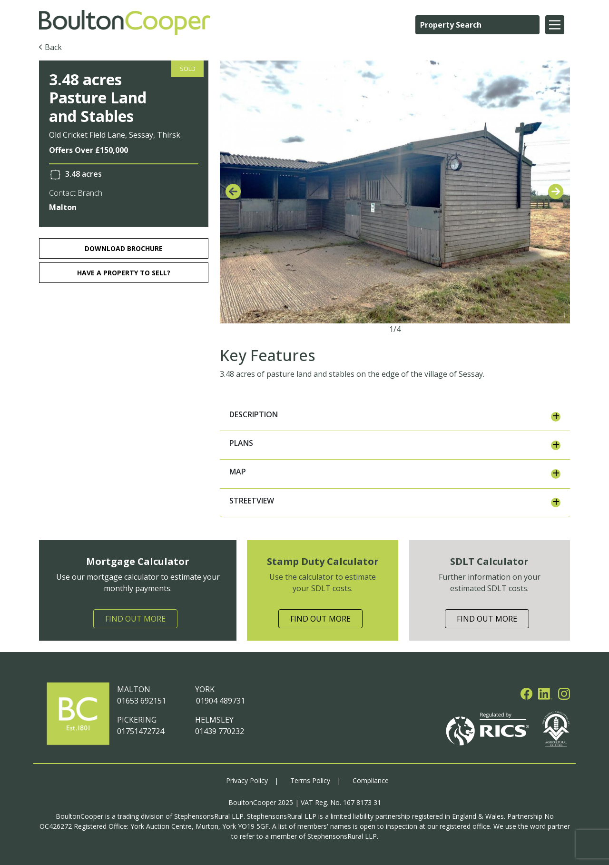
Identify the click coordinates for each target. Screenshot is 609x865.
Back (53, 47)
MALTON (133, 689)
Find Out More (135, 619)
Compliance (371, 780)
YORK (205, 689)
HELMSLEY (214, 719)
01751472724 (140, 731)
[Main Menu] (554, 24)
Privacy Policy (247, 780)
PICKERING (137, 719)
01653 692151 (141, 700)
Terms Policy (310, 780)
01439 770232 (219, 731)
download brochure (124, 248)
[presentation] (233, 192)
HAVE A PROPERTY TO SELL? (123, 272)
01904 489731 (220, 700)
